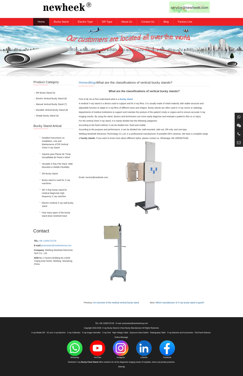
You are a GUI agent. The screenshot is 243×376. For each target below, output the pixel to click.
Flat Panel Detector (203, 333)
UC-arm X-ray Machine (56, 333)
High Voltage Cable (120, 333)
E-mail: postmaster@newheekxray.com (132, 323)
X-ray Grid (106, 333)
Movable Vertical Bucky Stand (50, 110)
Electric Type (85, 21)
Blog (166, 21)
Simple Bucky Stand (45, 115)
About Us (126, 21)
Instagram (120, 349)
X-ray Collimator (73, 333)
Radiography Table (158, 333)
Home (41, 21)
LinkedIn (144, 349)
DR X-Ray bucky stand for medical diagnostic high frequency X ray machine (54, 193)
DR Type (107, 21)
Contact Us (147, 21)
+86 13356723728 (47, 241)
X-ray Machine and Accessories (180, 333)
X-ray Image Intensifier (91, 333)
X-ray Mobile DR (38, 333)
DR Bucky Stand (44, 93)
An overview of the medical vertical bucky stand (116, 302)
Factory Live (185, 21)
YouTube (97, 349)
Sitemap (121, 367)
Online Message (121, 337)
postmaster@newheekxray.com (56, 245)
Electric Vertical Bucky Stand (50, 98)
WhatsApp (74, 349)
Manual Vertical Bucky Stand (50, 104)
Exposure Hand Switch (139, 333)
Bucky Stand (61, 21)
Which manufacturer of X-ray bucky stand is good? (180, 302)
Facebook (167, 349)
